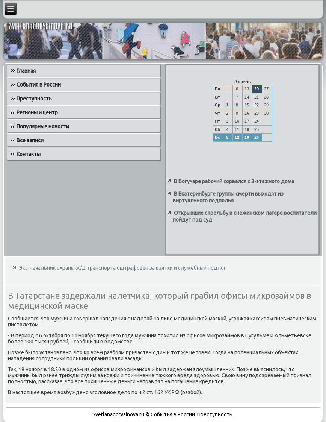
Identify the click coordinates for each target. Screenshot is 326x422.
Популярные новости (43, 126)
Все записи (30, 140)
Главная (26, 71)
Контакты (29, 154)
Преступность (34, 99)
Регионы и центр (37, 112)
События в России (39, 85)
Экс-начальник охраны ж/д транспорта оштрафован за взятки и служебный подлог (122, 268)
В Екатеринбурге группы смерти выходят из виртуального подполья (228, 197)
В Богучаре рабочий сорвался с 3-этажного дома (234, 181)
